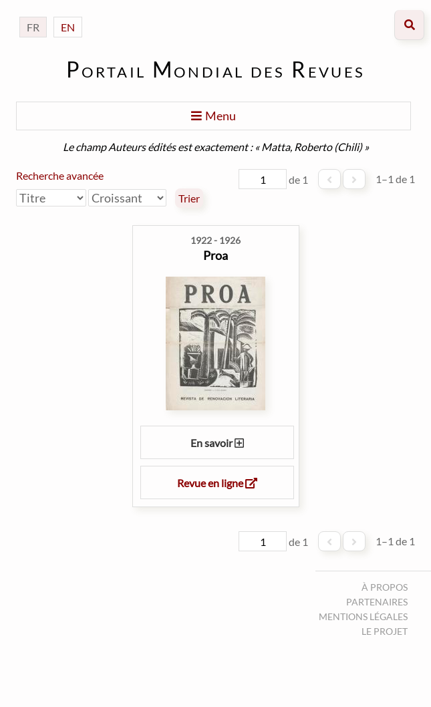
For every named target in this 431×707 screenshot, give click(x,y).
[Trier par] (51, 197)
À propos (385, 587)
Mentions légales (363, 616)
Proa (215, 255)
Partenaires (377, 601)
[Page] (263, 179)
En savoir (217, 442)
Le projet (385, 631)
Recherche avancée (60, 175)
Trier (189, 198)
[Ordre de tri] (127, 197)
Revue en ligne (217, 482)
